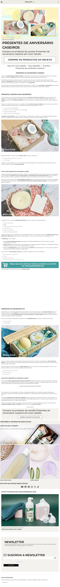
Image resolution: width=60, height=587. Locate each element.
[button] (1, 2)
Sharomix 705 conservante (10, 113)
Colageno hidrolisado (9, 111)
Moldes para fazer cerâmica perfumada (13, 226)
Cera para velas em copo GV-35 (11, 254)
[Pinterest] (29, 487)
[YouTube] (22, 487)
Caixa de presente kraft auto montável (12, 158)
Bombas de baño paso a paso (10, 370)
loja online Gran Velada (32, 383)
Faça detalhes (10, 39)
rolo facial (17, 162)
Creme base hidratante (9, 108)
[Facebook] (26, 487)
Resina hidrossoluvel (8, 223)
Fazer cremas (20, 527)
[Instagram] (32, 487)
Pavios (5, 256)
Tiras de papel (7, 160)
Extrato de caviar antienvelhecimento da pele (14, 109)
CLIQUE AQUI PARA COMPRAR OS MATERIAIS (30, 386)
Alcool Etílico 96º (8, 228)
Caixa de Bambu (7, 321)
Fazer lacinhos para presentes (10, 231)
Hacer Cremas (34, 480)
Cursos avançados (14, 527)
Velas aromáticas (8, 372)
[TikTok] (38, 487)
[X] (35, 487)
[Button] (58, 2)
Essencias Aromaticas (9, 230)
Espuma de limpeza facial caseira (12, 529)
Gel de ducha (7, 374)
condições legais (19, 561)
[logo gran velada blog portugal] (28, 2)
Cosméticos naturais (6, 527)
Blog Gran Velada (5, 480)
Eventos (4, 39)
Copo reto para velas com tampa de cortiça (14, 259)
